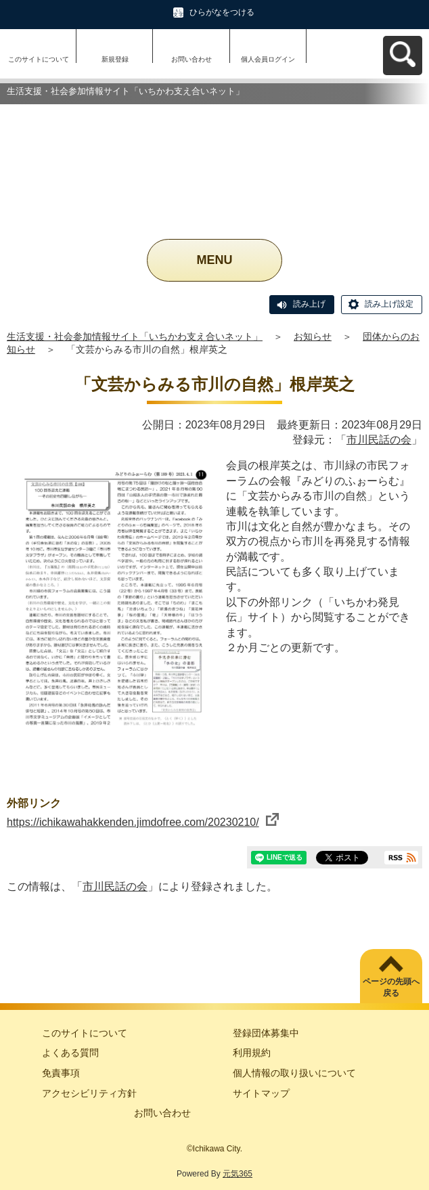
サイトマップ (261, 1093)
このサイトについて (38, 59)
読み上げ (309, 304)
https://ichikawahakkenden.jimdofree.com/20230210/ (143, 822)
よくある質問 (70, 1052)
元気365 (237, 1173)
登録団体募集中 (266, 1033)
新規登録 (115, 59)
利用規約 (252, 1052)
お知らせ (313, 336)
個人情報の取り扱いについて (294, 1072)
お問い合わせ (191, 59)
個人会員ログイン (268, 59)
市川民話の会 (378, 439)
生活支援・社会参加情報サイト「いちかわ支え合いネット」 (135, 336)
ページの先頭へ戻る (391, 987)
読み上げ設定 (389, 304)
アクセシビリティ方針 (89, 1093)
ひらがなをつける (221, 12)
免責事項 (61, 1072)
